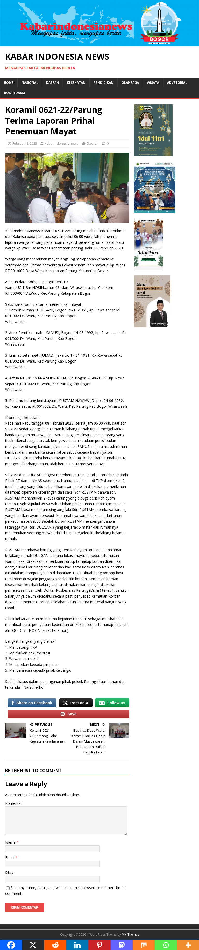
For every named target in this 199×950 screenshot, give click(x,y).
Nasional (30, 82)
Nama (11, 842)
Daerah (52, 82)
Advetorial (177, 82)
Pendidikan (103, 82)
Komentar (13, 803)
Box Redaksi (14, 93)
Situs (9, 872)
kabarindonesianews (61, 143)
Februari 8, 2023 (24, 143)
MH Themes (130, 934)
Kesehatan (76, 82)
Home (8, 82)
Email (10, 857)
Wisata (153, 82)
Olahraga (130, 82)
